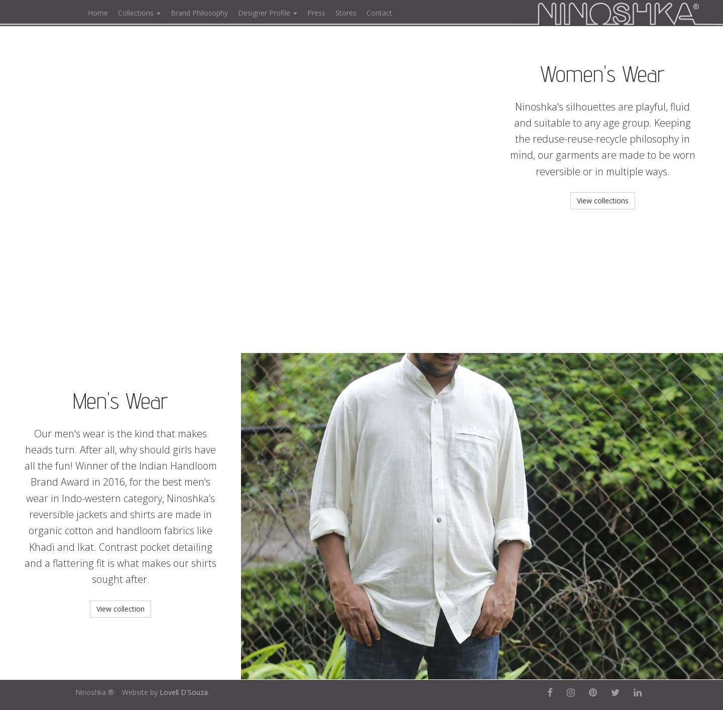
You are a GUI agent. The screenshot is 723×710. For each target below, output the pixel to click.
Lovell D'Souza (184, 692)
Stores (345, 13)
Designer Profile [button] (267, 13)
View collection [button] (120, 609)
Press (316, 13)
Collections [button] (139, 13)
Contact (379, 13)
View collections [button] (603, 200)
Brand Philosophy (199, 13)
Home (98, 13)
